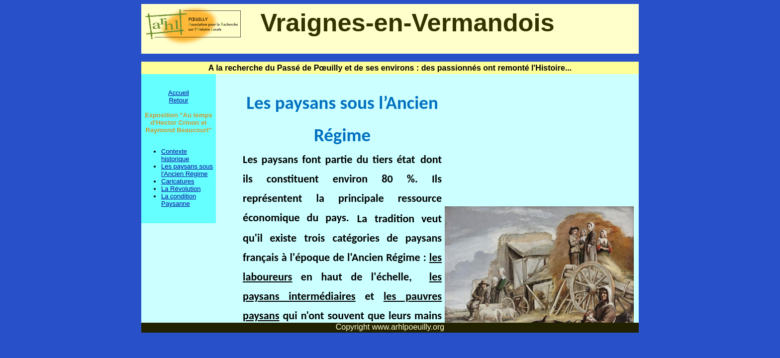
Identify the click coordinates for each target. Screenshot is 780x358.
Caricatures (177, 181)
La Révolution (181, 188)
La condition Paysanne (178, 199)
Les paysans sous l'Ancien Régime (187, 170)
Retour (178, 100)
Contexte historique (175, 155)
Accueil (178, 92)
